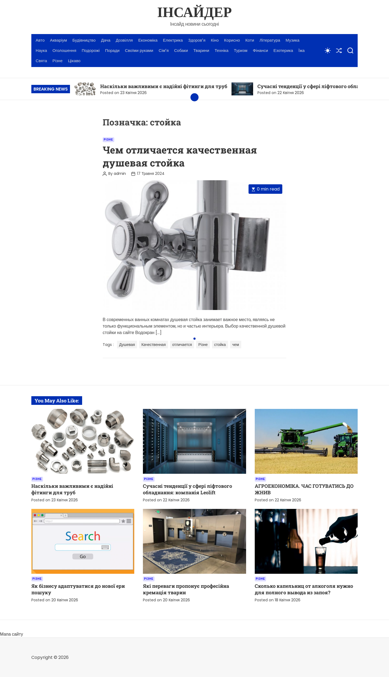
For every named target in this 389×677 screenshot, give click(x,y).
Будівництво (84, 40)
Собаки (181, 50)
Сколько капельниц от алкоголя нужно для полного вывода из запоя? (304, 589)
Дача (105, 40)
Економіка (147, 40)
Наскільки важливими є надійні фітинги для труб (163, 86)
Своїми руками (139, 50)
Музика (292, 40)
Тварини (201, 50)
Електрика (173, 40)
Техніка (221, 50)
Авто (40, 40)
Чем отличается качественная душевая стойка (180, 156)
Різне (57, 61)
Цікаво (74, 61)
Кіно (215, 40)
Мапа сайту (11, 634)
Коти (249, 40)
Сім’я (164, 50)
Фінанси (260, 50)
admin (120, 173)
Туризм (240, 50)
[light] (328, 51)
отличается (182, 344)
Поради (112, 50)
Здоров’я (197, 40)
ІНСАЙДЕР (194, 13)
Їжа (302, 50)
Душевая (127, 344)
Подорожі (91, 50)
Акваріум (58, 40)
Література (270, 40)
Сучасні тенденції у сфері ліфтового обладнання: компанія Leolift (187, 489)
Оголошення (64, 50)
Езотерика (283, 50)
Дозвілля (124, 40)
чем (235, 344)
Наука (41, 50)
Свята (41, 61)
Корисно (232, 40)
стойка (220, 344)
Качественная (153, 344)
